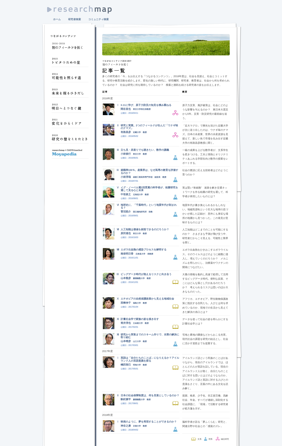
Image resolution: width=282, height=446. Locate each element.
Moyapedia (69, 154)
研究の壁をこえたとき (69, 139)
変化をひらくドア (69, 124)
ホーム (57, 19)
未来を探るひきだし (69, 93)
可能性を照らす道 (69, 78)
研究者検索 (74, 19)
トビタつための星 (69, 63)
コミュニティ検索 (98, 19)
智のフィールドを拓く (69, 47)
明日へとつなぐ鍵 (69, 108)
